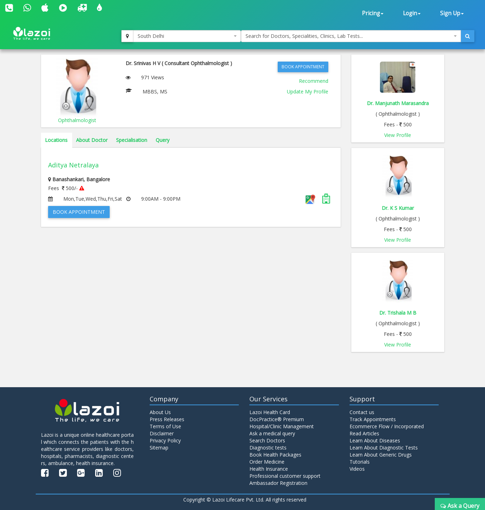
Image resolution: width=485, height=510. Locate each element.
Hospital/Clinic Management (281, 426)
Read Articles (364, 433)
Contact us (362, 412)
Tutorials (360, 461)
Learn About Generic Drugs (381, 454)
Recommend (313, 81)
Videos (357, 468)
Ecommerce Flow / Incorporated (387, 426)
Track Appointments (373, 419)
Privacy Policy (165, 440)
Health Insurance (268, 468)
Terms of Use (165, 426)
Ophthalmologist (77, 120)
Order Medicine (266, 461)
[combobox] (187, 36)
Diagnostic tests (268, 447)
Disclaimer (162, 433)
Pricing (372, 13)
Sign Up (452, 13)
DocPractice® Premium (276, 419)
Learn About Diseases (375, 440)
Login (412, 13)
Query (162, 140)
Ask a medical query (272, 433)
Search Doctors (267, 440)
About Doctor (92, 140)
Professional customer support (285, 475)
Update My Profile (307, 91)
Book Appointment (303, 67)
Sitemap (159, 447)
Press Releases (167, 419)
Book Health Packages (275, 454)
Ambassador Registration (278, 483)
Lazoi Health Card (269, 412)
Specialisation (131, 140)
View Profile (397, 135)
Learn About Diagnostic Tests (384, 447)
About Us (160, 412)
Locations (56, 140)
